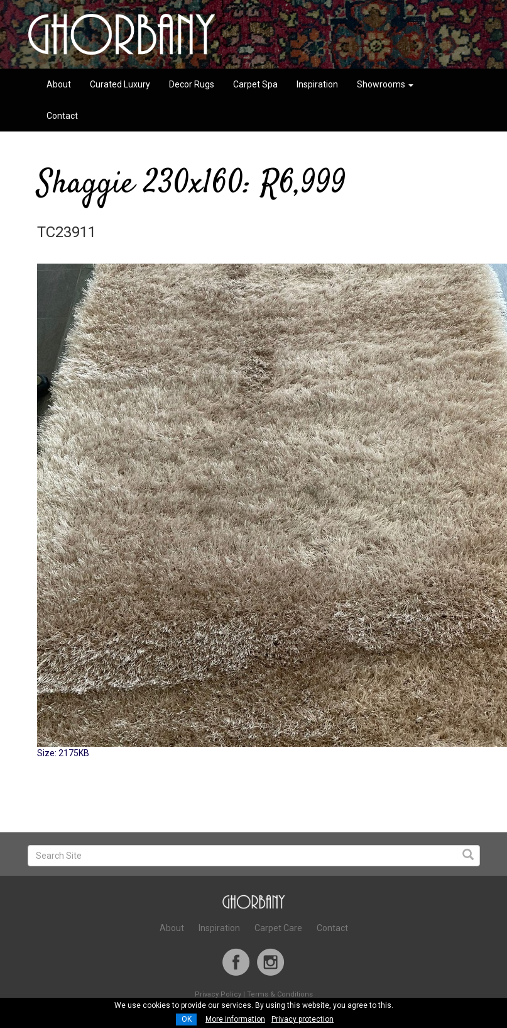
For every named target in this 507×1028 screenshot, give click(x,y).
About (58, 84)
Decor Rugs (191, 84)
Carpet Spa (255, 84)
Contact (62, 116)
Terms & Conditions (280, 994)
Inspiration (317, 84)
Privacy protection (302, 1019)
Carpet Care (278, 928)
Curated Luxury (120, 84)
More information (235, 1019)
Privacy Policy (218, 994)
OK (187, 1019)
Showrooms (385, 84)
